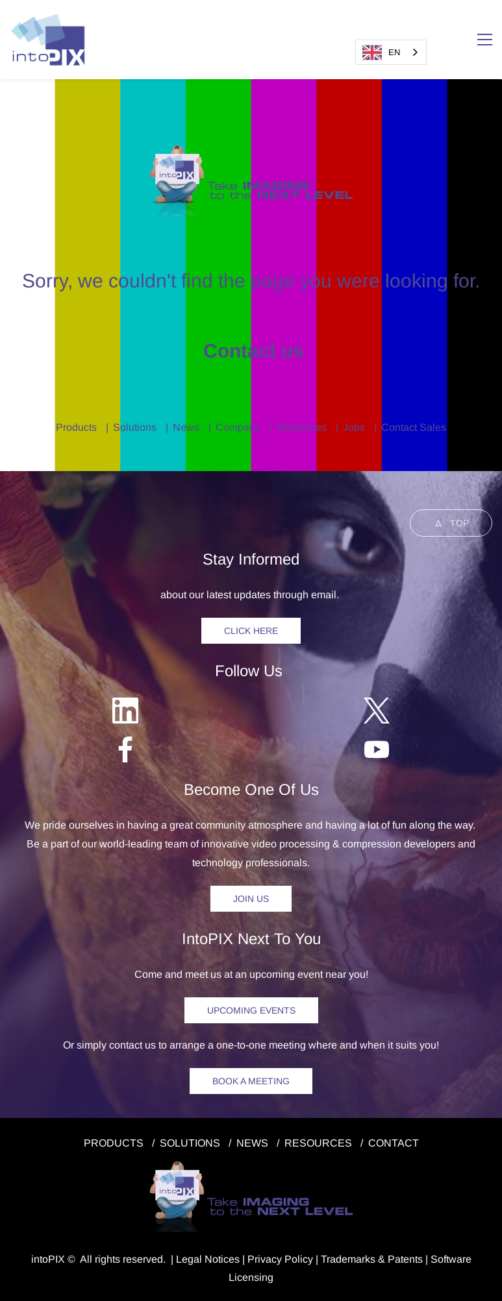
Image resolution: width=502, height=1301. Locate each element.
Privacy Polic (277, 1259)
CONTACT (393, 1143)
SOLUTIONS (190, 1143)
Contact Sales (413, 427)
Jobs (354, 427)
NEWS (252, 1143)
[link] (251, 150)
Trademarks (348, 1259)
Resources (302, 427)
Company (238, 427)
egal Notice (208, 1259)
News (186, 427)
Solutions (135, 427)
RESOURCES (318, 1143)
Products (76, 427)
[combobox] (391, 52)
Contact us (251, 350)
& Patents (399, 1259)
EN (381, 52)
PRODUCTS (114, 1143)
